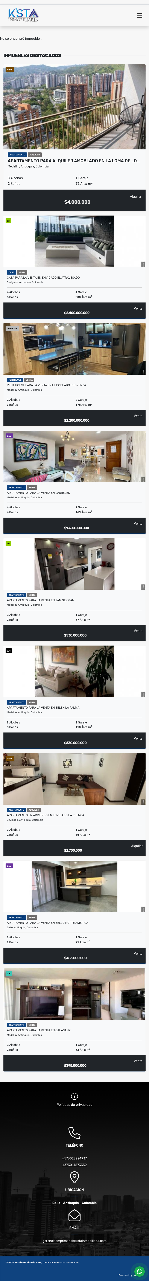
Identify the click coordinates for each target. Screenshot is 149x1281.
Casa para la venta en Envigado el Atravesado (43, 277)
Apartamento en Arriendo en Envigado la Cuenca (45, 815)
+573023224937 (74, 1158)
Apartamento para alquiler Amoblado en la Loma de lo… (74, 160)
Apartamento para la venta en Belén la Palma (43, 707)
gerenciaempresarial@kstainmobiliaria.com (75, 1241)
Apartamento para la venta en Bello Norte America (47, 922)
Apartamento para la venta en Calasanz (38, 1030)
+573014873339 (74, 1165)
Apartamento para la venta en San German (40, 600)
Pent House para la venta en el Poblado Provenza (46, 385)
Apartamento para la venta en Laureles (38, 492)
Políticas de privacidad (75, 1105)
